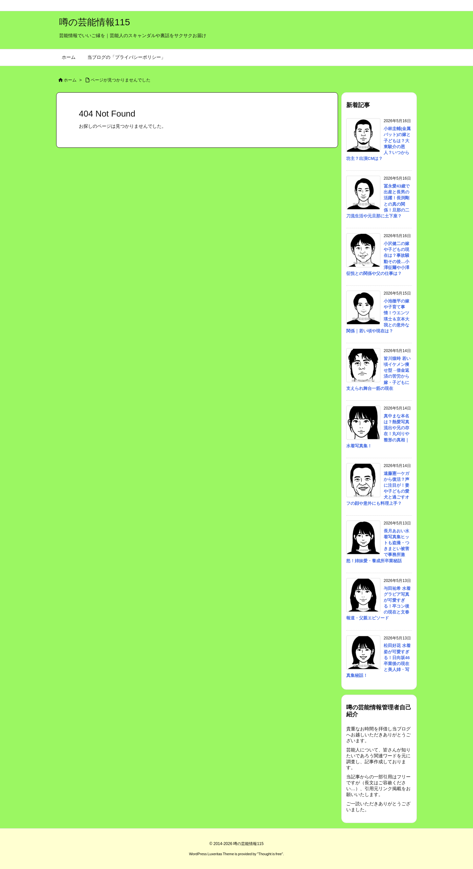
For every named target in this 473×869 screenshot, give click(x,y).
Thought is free (270, 854)
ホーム (70, 80)
